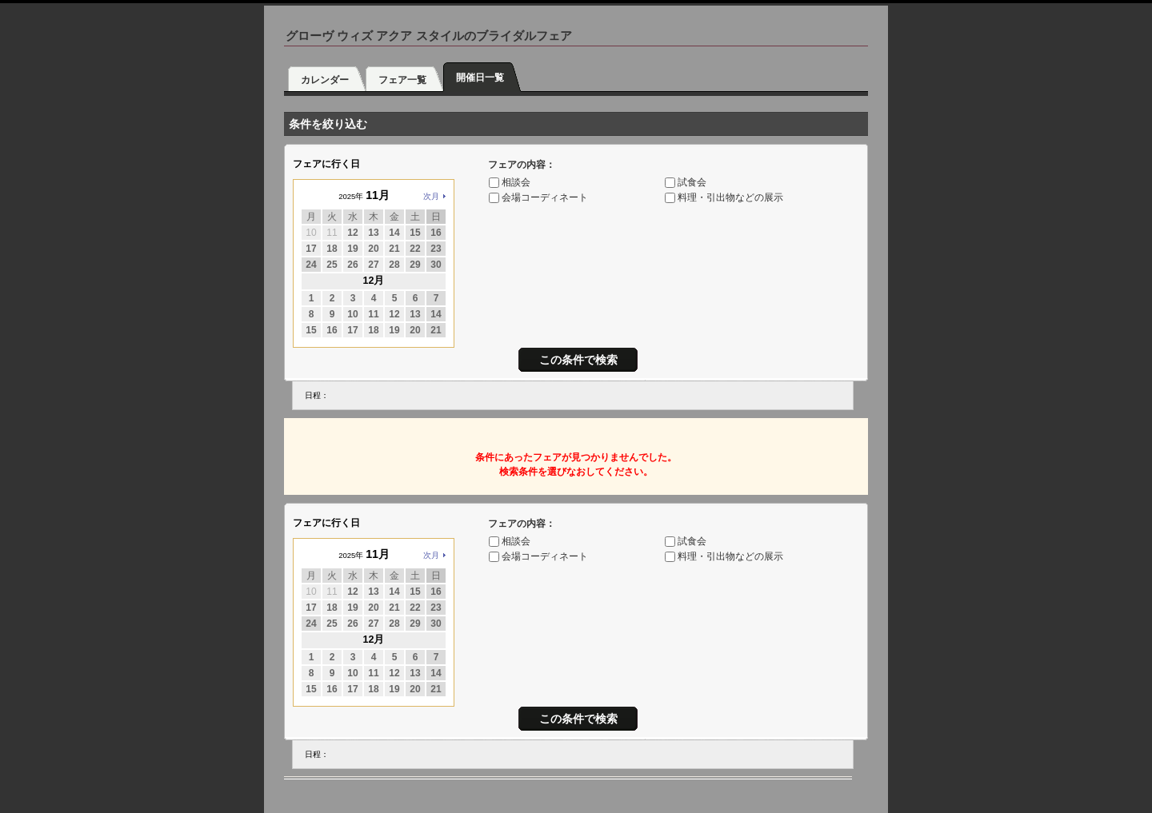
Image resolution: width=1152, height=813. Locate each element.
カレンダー (325, 80)
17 (311, 248)
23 (435, 248)
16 (435, 232)
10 (352, 314)
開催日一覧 (480, 77)
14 (394, 232)
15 (415, 232)
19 (352, 248)
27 (373, 264)
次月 (431, 196)
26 (352, 264)
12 (352, 232)
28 (394, 264)
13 (373, 232)
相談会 (516, 182)
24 (311, 264)
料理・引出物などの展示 (730, 197)
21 (394, 248)
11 (373, 314)
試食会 (692, 182)
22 (415, 248)
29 (415, 264)
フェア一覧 (402, 80)
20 (373, 248)
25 (331, 264)
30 (435, 264)
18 (331, 248)
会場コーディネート (545, 197)
